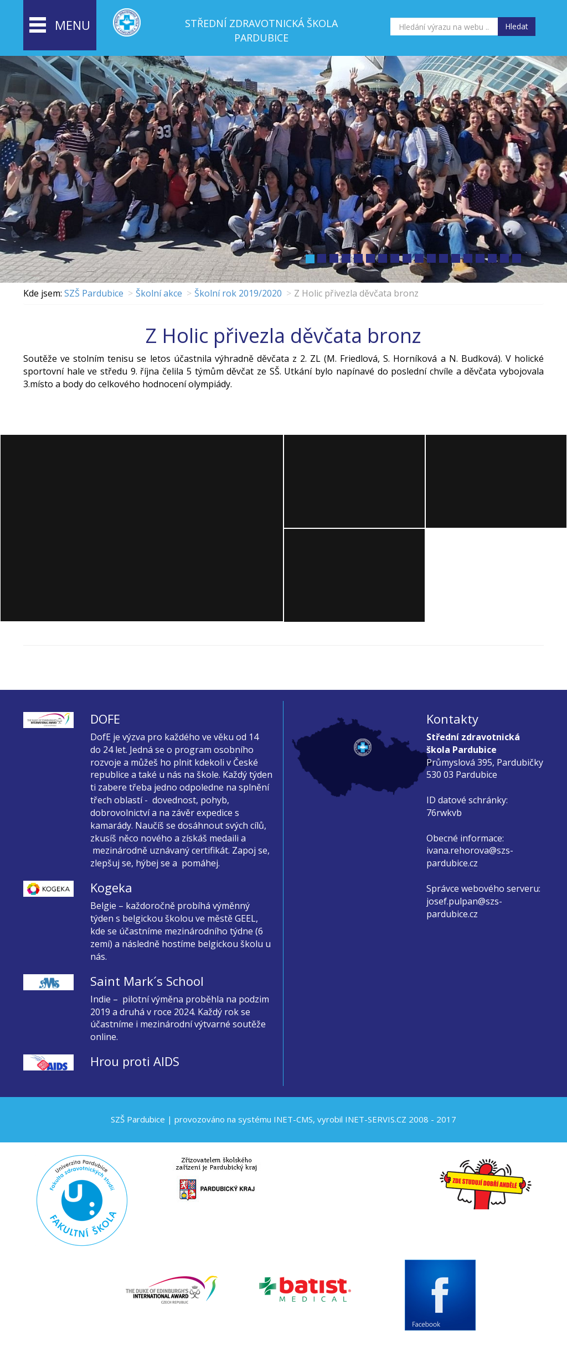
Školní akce (159, 293)
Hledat (516, 26)
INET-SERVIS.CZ (375, 1119)
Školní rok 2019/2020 (238, 293)
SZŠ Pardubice (93, 293)
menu (59, 26)
